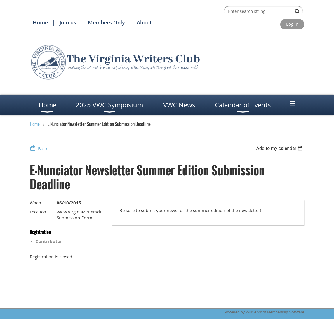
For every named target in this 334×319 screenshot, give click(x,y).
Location (38, 212)
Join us (68, 22)
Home (40, 22)
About (144, 22)
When (35, 203)
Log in (292, 24)
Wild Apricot (256, 312)
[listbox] (280, 148)
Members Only (106, 22)
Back (43, 148)
